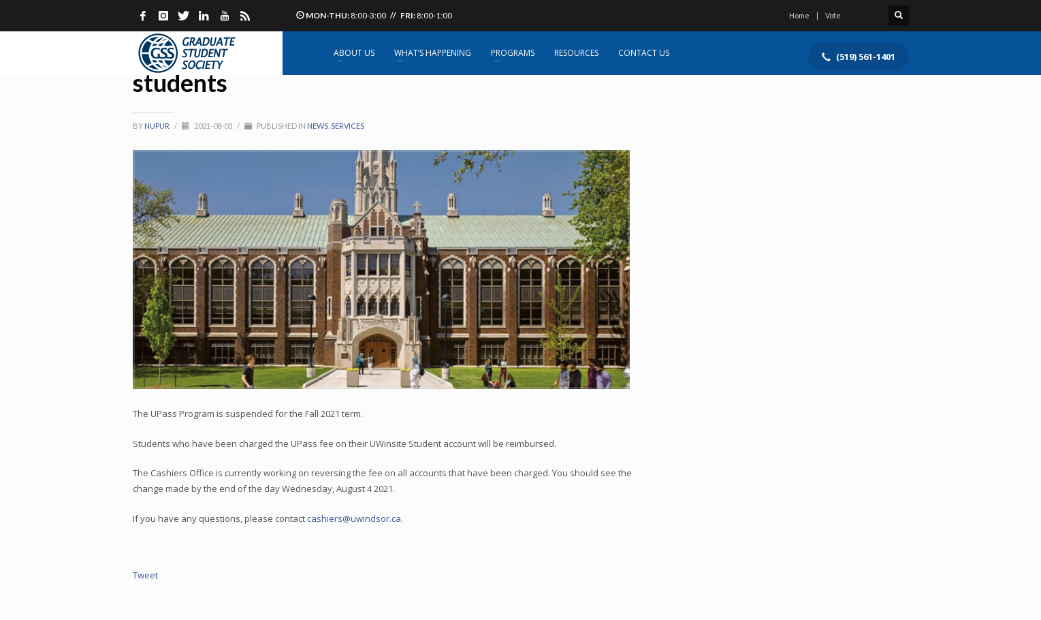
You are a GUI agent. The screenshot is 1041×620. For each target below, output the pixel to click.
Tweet (145, 575)
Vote (833, 15)
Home (799, 15)
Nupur (157, 125)
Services (347, 125)
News (317, 125)
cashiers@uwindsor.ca (354, 518)
